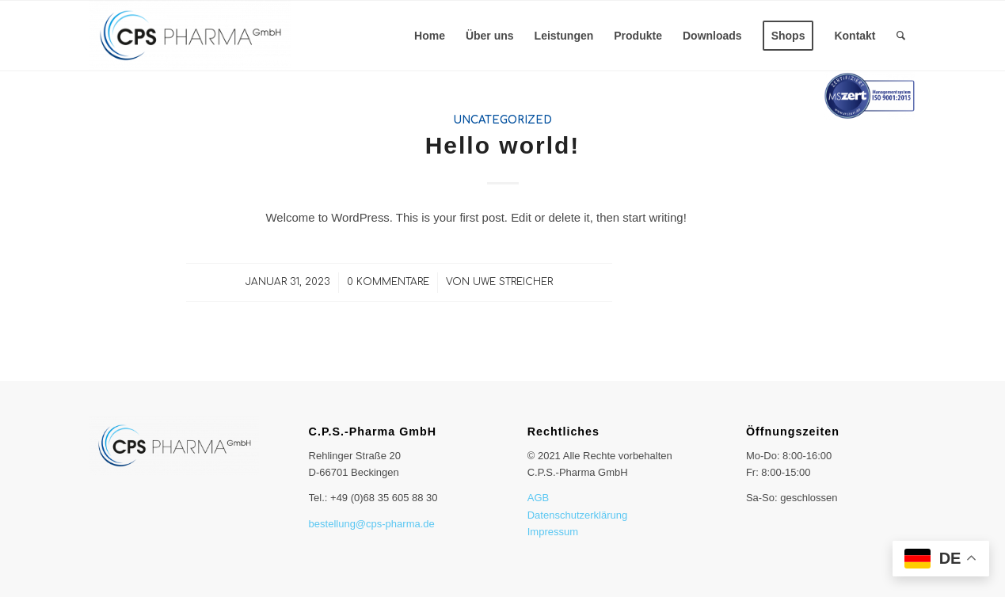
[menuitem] (429, 35)
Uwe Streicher (513, 281)
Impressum (552, 532)
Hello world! (503, 145)
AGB (538, 498)
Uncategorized (502, 120)
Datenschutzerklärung (577, 515)
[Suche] (901, 35)
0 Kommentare (388, 281)
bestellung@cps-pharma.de (372, 524)
